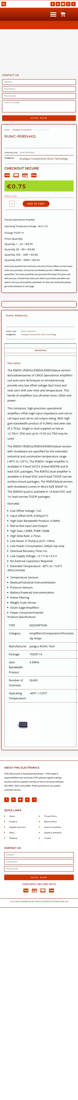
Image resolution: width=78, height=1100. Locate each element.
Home (7, 129)
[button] (3, 4)
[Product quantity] (12, 204)
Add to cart (36, 203)
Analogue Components (22, 129)
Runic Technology (57, 158)
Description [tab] (40, 350)
